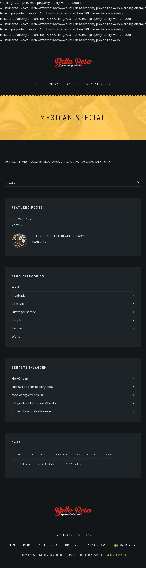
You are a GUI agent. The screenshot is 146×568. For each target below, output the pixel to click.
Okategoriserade (24, 312)
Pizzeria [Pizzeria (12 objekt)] (21, 464)
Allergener (48, 545)
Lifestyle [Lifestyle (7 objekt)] (57, 454)
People (17, 320)
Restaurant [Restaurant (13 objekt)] (47, 464)
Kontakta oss (98, 83)
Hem (39, 83)
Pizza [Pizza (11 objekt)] (107, 454)
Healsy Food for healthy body (58, 236)
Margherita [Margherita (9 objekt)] (84, 454)
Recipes (17, 328)
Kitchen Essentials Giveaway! (32, 411)
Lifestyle (18, 304)
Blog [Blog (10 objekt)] (18, 454)
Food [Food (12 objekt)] (36, 454)
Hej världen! (22, 219)
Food (15, 287)
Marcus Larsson (116, 555)
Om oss (73, 83)
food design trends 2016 (29, 395)
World (16, 336)
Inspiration (20, 295)
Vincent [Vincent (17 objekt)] (72, 464)
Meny (54, 83)
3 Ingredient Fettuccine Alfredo (34, 403)
